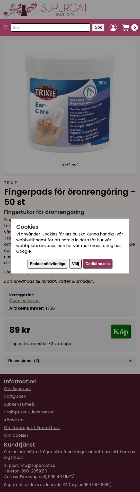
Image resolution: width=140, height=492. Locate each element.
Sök (98, 27)
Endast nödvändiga (47, 263)
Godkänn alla (97, 263)
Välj (75, 263)
